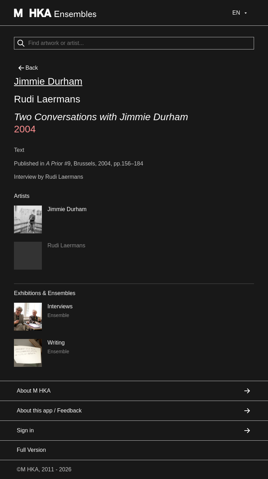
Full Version (31, 450)
